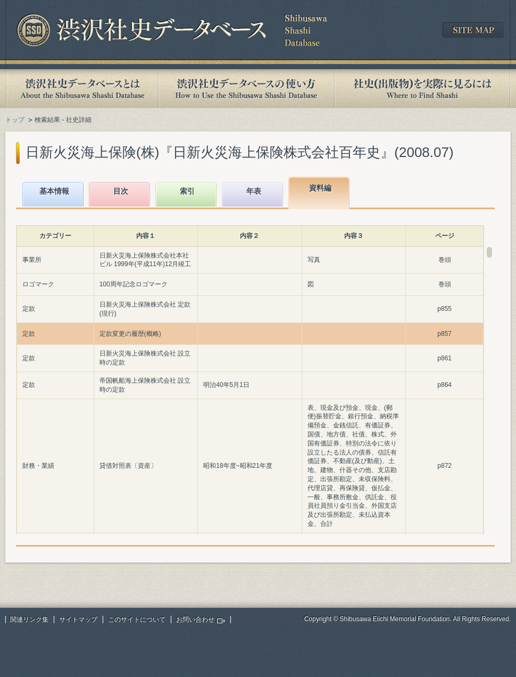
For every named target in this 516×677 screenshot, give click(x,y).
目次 (120, 191)
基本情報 (54, 191)
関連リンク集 (29, 619)
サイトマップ (78, 619)
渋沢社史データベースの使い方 (246, 88)
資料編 (320, 188)
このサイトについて (136, 619)
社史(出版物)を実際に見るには (422, 88)
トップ (14, 119)
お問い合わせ (195, 619)
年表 (253, 191)
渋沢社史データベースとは (81, 88)
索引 (187, 191)
